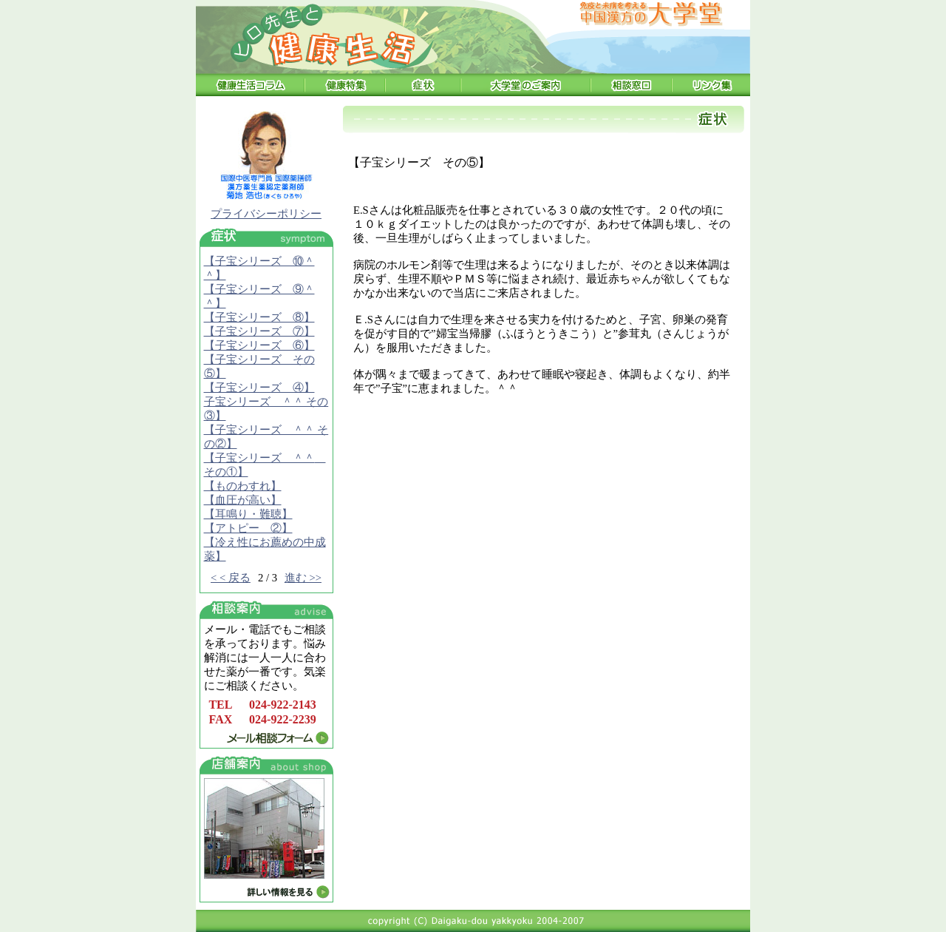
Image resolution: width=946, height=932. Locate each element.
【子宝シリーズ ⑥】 (259, 345)
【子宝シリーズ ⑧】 (259, 317)
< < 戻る (231, 578)
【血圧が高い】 (243, 500)
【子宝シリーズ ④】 (259, 388)
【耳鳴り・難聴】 (248, 514)
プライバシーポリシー (266, 214)
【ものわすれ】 (243, 486)
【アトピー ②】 (248, 528)
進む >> (303, 578)
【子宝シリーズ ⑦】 (259, 331)
